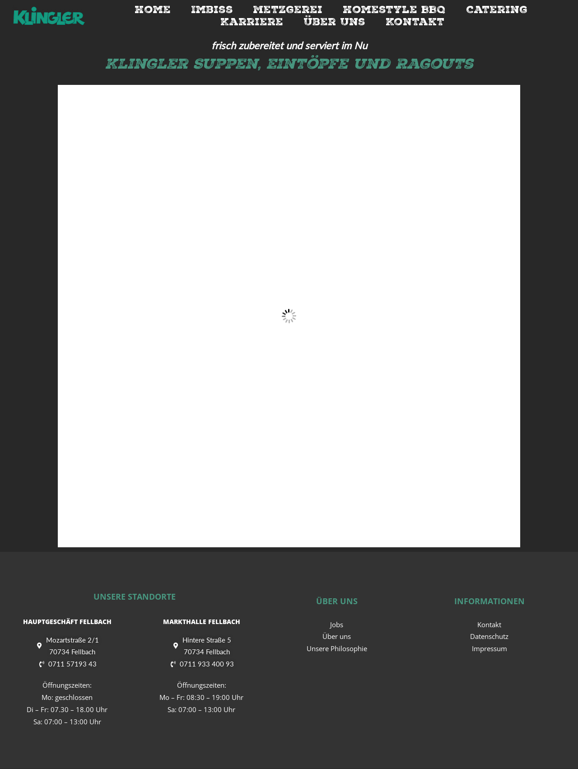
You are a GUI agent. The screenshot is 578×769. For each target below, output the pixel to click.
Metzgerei (287, 9)
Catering (496, 9)
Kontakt (415, 22)
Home (153, 9)
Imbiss (212, 9)
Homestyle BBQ (394, 9)
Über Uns (334, 22)
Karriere (251, 22)
